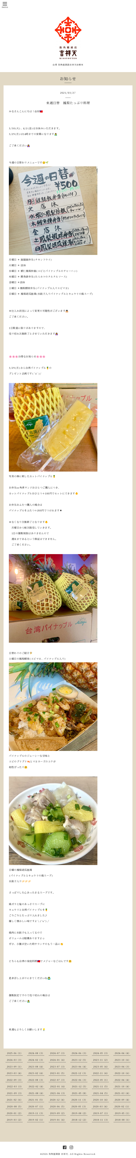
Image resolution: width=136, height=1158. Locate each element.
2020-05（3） (79, 1107)
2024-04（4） (123, 1053)
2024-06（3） (79, 1053)
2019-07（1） (101, 1113)
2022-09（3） (15, 1080)
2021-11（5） (101, 1087)
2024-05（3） (101, 1053)
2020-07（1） (36, 1107)
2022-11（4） (101, 1073)
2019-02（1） (36, 1120)
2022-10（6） (123, 1073)
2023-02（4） (36, 1073)
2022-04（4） (123, 1080)
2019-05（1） (123, 1113)
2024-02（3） (36, 1060)
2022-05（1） (101, 1080)
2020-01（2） (15, 1113)
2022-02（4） (36, 1087)
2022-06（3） (79, 1080)
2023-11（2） (101, 1060)
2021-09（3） (15, 1093)
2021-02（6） (15, 1100)
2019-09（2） (58, 1113)
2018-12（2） (79, 1120)
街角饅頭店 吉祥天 (58, 1154)
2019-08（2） (79, 1113)
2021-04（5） (101, 1093)
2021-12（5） (79, 1087)
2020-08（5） (15, 1107)
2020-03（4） (101, 1107)
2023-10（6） (123, 1060)
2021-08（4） (36, 1093)
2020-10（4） (101, 1100)
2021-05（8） (79, 1093)
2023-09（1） (15, 1067)
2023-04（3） (123, 1067)
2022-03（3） (15, 1087)
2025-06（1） (15, 1053)
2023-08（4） (36, 1067)
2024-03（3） (15, 1060)
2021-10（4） (123, 1087)
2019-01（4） (58, 1120)
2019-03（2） (15, 1120)
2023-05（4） (101, 1067)
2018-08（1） (123, 1120)
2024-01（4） (58, 1060)
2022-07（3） (58, 1080)
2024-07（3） (58, 1053)
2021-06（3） (58, 1093)
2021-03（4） (123, 1093)
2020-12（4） (58, 1100)
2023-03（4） (15, 1073)
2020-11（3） (79, 1100)
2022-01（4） (58, 1087)
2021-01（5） (36, 1100)
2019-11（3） (36, 1113)
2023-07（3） (58, 1067)
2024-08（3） (36, 1053)
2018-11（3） (101, 1120)
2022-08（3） (36, 1080)
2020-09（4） (123, 1100)
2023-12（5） (79, 1060)
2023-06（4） (79, 1067)
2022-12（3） (79, 1073)
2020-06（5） (58, 1107)
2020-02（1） (122, 1107)
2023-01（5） (58, 1073)
